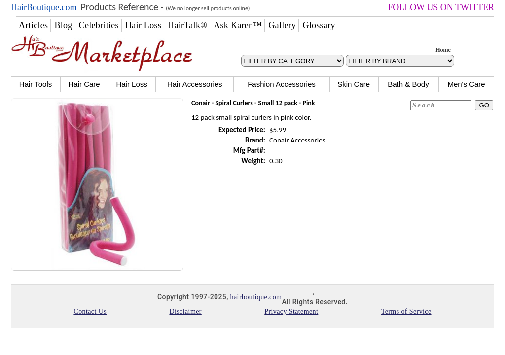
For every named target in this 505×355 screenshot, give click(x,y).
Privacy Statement (291, 311)
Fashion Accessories (282, 84)
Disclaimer (185, 311)
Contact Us (90, 311)
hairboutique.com (256, 297)
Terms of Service (406, 311)
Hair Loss (131, 84)
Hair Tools (35, 84)
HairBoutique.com (43, 7)
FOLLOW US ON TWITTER (441, 7)
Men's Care (466, 84)
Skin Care (353, 84)
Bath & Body (408, 84)
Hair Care (84, 84)
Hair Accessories (194, 84)
